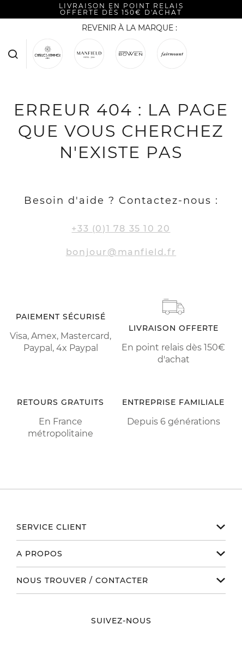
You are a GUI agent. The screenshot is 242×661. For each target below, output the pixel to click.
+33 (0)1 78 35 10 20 (120, 228)
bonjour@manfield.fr (121, 252)
